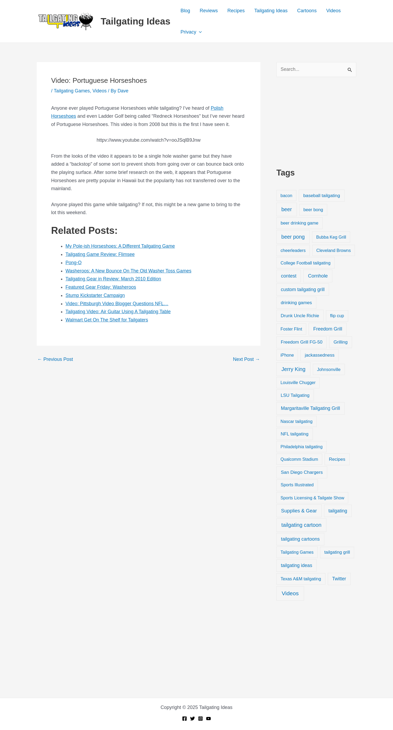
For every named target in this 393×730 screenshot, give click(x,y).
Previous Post (55, 358)
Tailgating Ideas (135, 21)
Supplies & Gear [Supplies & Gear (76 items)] (299, 511)
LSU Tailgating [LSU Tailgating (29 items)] (295, 395)
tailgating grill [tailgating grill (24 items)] (337, 552)
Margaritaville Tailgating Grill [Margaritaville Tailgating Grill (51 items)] (310, 408)
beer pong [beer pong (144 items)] (293, 237)
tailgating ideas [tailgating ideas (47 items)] (296, 565)
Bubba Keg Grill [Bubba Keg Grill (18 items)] (331, 237)
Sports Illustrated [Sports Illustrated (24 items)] (297, 485)
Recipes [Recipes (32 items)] (337, 459)
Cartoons (307, 10)
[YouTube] (208, 718)
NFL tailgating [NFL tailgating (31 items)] (294, 434)
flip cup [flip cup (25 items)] (337, 316)
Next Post (246, 358)
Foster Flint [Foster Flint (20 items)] (291, 329)
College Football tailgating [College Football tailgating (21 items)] (306, 262)
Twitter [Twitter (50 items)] (339, 579)
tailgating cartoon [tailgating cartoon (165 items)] (301, 525)
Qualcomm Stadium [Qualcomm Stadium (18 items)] (299, 459)
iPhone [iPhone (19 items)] (287, 355)
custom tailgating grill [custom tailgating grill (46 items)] (303, 289)
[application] (199, 32)
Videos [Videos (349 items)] (290, 593)
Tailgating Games (72, 90)
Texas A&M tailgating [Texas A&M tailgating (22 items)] (301, 579)
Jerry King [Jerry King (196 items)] (293, 369)
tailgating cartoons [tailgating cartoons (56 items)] (300, 539)
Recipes (236, 10)
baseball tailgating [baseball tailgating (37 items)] (321, 195)
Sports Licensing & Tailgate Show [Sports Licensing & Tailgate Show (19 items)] (312, 497)
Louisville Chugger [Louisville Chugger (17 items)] (298, 383)
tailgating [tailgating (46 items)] (337, 511)
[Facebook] (184, 718)
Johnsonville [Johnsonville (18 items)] (329, 369)
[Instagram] (200, 718)
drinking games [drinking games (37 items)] (296, 302)
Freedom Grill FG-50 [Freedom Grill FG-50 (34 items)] (301, 342)
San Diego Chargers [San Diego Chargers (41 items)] (302, 472)
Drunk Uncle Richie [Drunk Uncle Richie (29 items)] (300, 316)
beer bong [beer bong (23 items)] (313, 209)
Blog (185, 10)
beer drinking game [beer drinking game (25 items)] (299, 223)
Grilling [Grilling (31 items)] (341, 342)
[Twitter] (192, 718)
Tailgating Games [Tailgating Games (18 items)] (296, 552)
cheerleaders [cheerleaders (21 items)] (293, 250)
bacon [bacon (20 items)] (286, 195)
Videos (333, 10)
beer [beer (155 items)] (286, 210)
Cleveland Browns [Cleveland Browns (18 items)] (333, 250)
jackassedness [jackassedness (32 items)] (320, 355)
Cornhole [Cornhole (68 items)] (318, 276)
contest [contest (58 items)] (288, 276)
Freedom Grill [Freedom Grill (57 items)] (327, 329)
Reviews (209, 10)
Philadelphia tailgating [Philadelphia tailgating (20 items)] (302, 446)
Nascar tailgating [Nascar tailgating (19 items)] (297, 421)
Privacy (191, 32)
